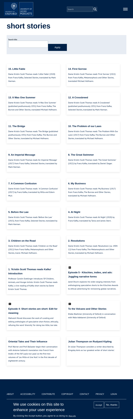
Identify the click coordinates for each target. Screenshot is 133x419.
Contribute (48, 394)
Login (114, 394)
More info (72, 416)
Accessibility (27, 394)
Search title (12, 39)
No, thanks (111, 405)
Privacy (100, 394)
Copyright (67, 394)
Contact (84, 394)
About (10, 394)
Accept (98, 404)
